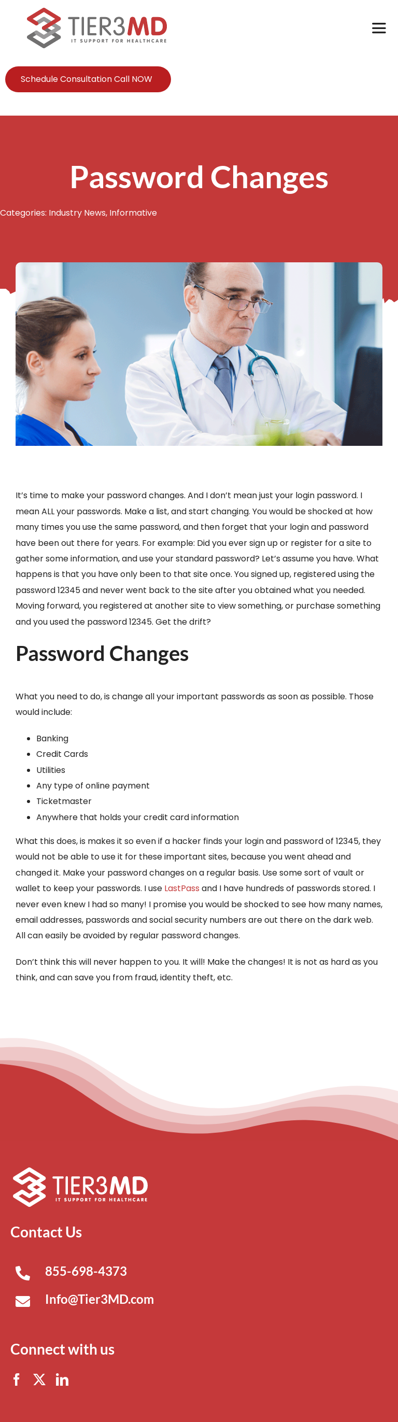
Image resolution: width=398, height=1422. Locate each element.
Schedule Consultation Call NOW (86, 79)
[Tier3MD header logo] (97, 12)
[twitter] (39, 1379)
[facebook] (16, 1379)
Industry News (77, 213)
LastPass (182, 888)
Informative (133, 213)
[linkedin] (62, 1379)
